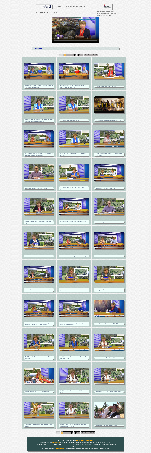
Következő (94, 54)
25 (88, 54)
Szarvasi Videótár (60, 448)
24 (85, 54)
